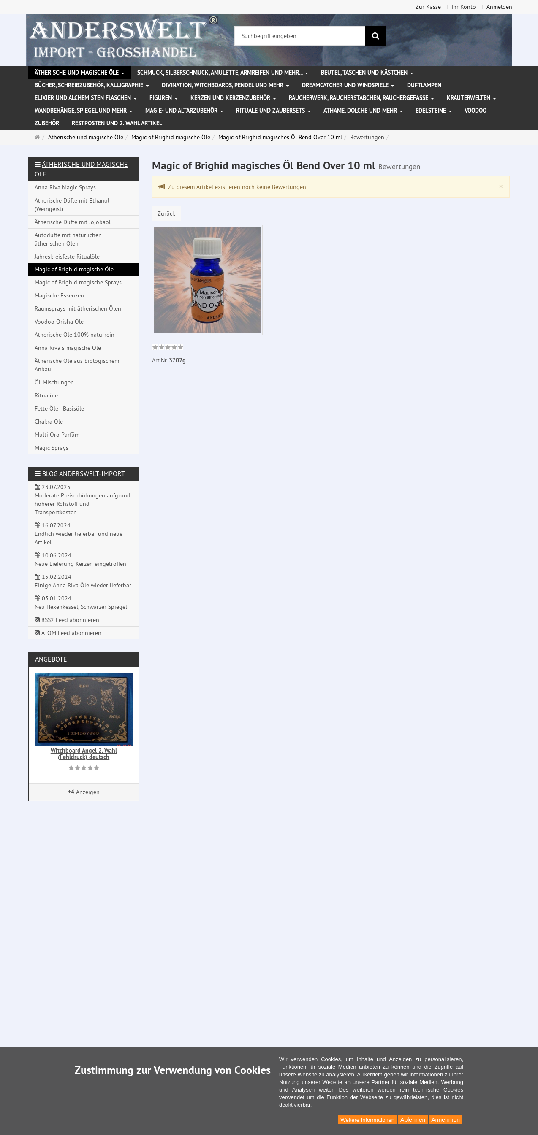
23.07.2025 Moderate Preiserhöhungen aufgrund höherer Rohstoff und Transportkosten (82, 499)
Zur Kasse (428, 7)
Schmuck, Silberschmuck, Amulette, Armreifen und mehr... (222, 72)
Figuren (163, 98)
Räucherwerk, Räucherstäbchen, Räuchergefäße (361, 98)
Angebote (51, 659)
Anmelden (499, 7)
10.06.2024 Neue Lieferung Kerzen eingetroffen (80, 559)
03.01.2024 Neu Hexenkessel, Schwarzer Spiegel (81, 603)
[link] (168, 348)
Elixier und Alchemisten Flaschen (86, 98)
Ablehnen (412, 1119)
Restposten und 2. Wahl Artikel (117, 123)
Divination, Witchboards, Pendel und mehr (225, 85)
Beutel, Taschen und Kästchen (367, 72)
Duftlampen (424, 85)
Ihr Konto (463, 7)
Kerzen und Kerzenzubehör (233, 98)
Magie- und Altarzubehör (184, 110)
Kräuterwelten (471, 98)
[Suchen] (375, 36)
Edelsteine (434, 110)
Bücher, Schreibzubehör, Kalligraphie (92, 85)
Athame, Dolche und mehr (363, 110)
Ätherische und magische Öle (80, 72)
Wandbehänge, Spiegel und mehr (84, 110)
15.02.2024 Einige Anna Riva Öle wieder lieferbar (83, 581)
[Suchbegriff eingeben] (299, 36)
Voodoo (475, 110)
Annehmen (445, 1119)
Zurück (166, 213)
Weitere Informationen (367, 1120)
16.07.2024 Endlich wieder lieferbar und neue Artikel (78, 534)
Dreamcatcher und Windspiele (348, 85)
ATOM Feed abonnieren (68, 633)
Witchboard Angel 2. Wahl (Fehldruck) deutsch (84, 754)
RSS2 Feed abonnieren (67, 620)
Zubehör (47, 123)
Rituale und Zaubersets (273, 110)
